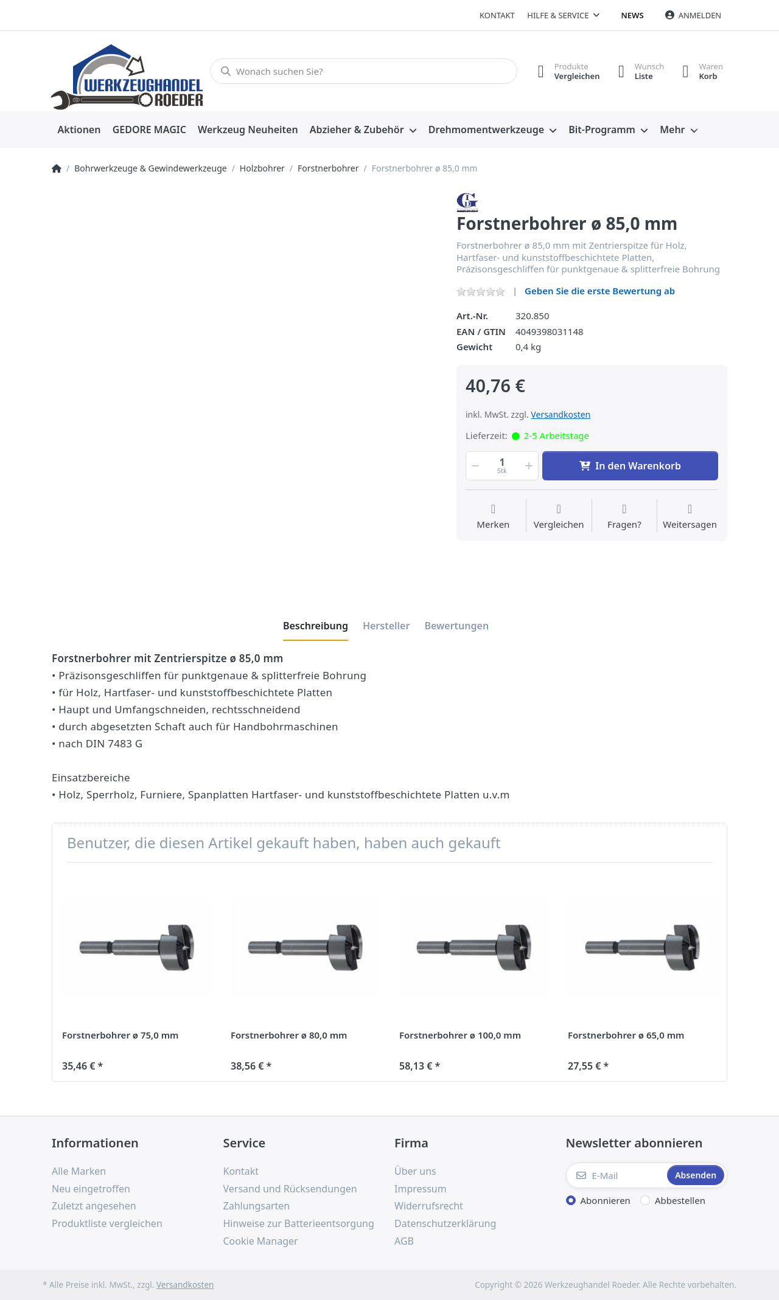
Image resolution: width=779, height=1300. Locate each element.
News (632, 15)
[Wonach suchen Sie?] (363, 71)
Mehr (672, 129)
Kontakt (497, 15)
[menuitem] (79, 130)
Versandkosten (560, 414)
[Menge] (502, 465)
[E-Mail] (615, 1175)
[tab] (315, 625)
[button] (474, 465)
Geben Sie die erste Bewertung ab (600, 291)
